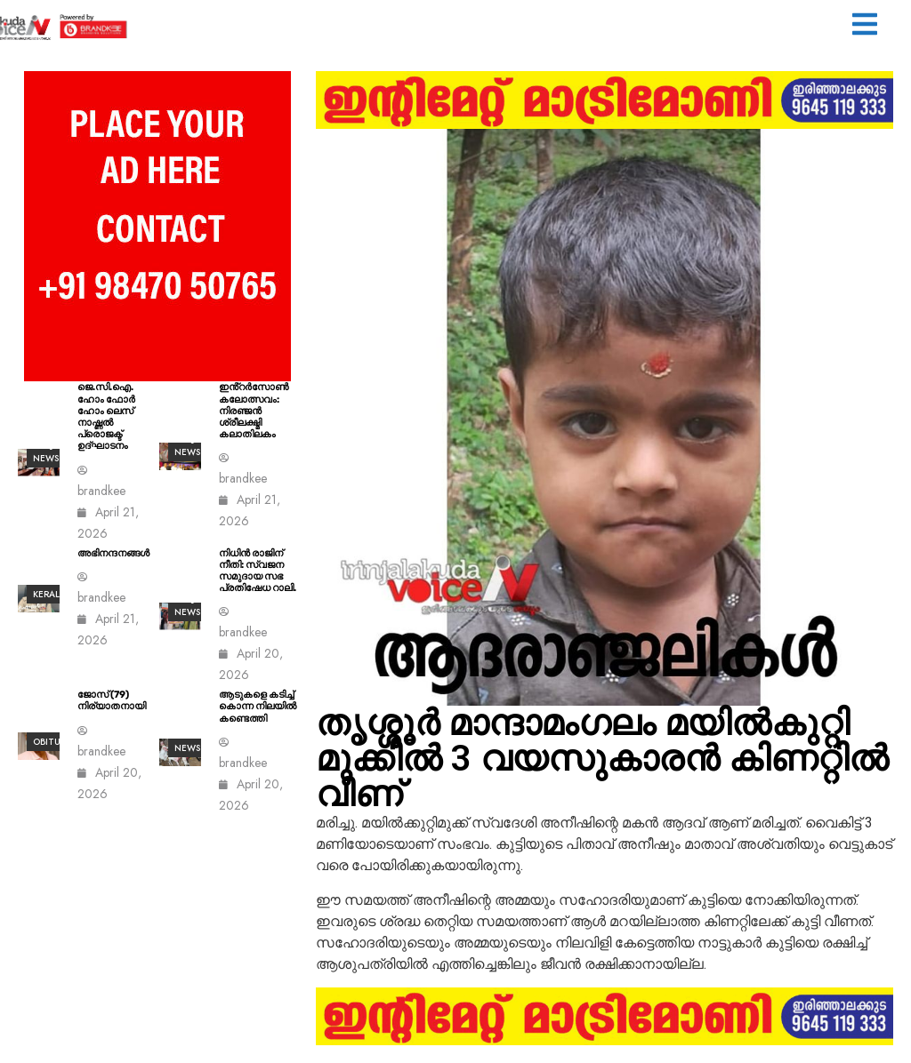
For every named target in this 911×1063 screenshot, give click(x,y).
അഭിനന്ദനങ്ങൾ (113, 553)
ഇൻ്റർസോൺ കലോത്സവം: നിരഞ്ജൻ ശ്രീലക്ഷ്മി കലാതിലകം (253, 410)
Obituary (55, 741)
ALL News (187, 741)
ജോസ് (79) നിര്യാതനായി (111, 700)
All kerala (49, 587)
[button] (865, 26)
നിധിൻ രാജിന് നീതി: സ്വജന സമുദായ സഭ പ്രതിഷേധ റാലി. (257, 571)
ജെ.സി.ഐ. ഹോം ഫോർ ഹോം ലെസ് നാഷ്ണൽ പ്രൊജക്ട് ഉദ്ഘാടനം (106, 416)
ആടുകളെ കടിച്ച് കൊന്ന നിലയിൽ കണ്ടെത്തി (257, 706)
